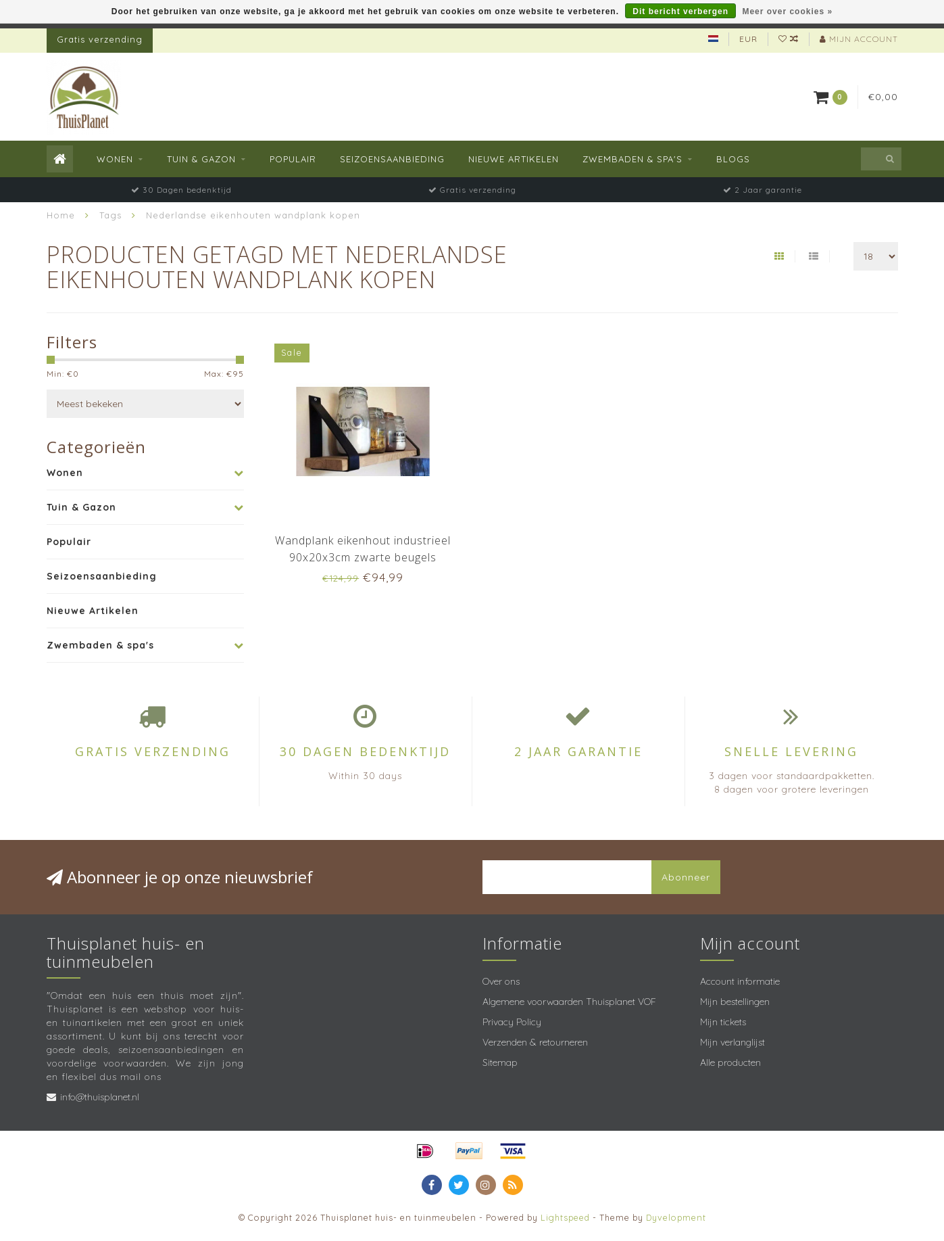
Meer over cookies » (787, 11)
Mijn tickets (723, 1022)
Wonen (115, 159)
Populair (293, 159)
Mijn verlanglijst (732, 1042)
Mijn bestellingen (735, 1002)
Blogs (733, 159)
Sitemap (500, 1062)
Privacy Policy (511, 1022)
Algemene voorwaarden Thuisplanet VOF (569, 1002)
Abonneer (686, 877)
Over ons (501, 981)
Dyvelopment (676, 1217)
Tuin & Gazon (201, 159)
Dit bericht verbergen (680, 11)
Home (61, 215)
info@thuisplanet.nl (99, 1097)
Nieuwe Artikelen (513, 159)
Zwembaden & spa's (632, 159)
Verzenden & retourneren (535, 1042)
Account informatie (740, 981)
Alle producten (730, 1062)
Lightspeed (565, 1217)
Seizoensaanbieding (392, 159)
